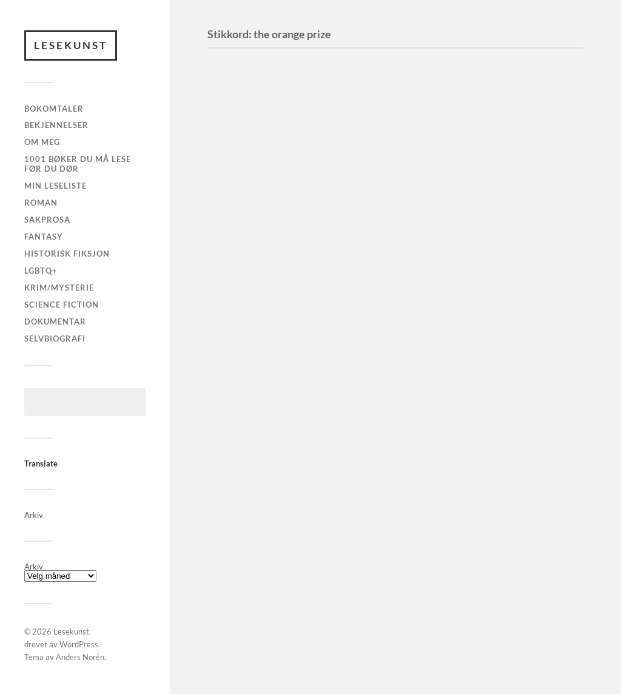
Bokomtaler (54, 108)
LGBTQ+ (41, 270)
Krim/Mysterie (59, 287)
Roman (41, 202)
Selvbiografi (55, 338)
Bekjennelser (56, 125)
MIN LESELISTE (55, 185)
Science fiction (61, 304)
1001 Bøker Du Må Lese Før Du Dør (77, 164)
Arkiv (33, 567)
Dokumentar (55, 321)
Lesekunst (70, 45)
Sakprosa (47, 219)
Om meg (42, 142)
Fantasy (43, 236)
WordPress (78, 644)
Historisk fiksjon (67, 253)
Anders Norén (80, 657)
